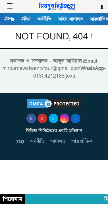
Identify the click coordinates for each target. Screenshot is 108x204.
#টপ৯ (9, 19)
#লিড (26, 19)
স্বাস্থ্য (20, 141)
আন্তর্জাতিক (81, 141)
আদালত (58, 141)
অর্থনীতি (44, 19)
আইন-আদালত (70, 19)
